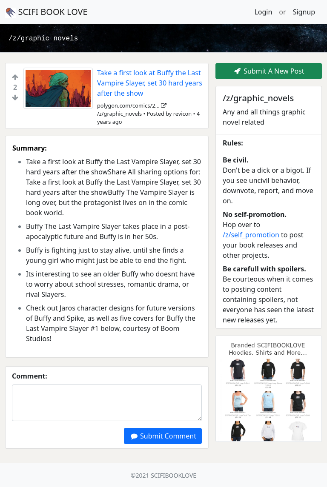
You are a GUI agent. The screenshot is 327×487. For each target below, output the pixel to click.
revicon (182, 113)
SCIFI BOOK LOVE (46, 12)
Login (263, 12)
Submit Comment (162, 436)
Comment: (29, 376)
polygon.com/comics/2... (131, 105)
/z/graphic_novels (43, 39)
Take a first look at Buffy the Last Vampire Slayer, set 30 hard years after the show (149, 83)
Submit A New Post (268, 71)
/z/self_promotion (251, 234)
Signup (304, 12)
